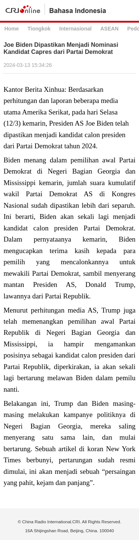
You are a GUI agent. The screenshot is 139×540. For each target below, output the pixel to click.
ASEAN (109, 29)
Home (11, 29)
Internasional (75, 29)
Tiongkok (38, 29)
